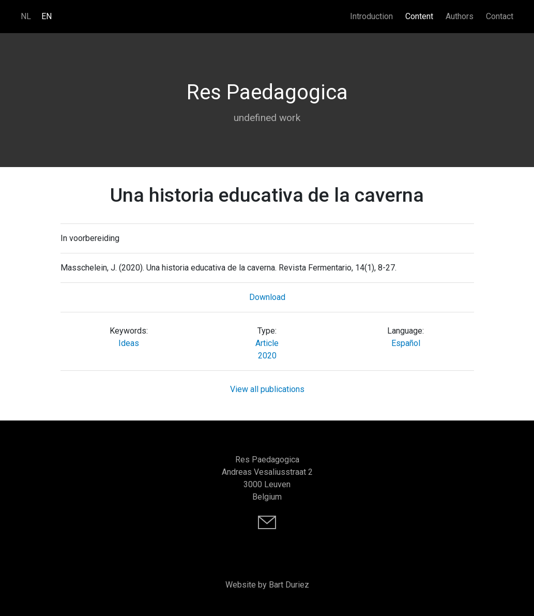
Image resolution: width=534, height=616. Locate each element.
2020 (267, 355)
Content (419, 16)
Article (267, 343)
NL (26, 16)
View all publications (267, 389)
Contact (499, 16)
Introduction (371, 16)
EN (46, 16)
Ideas (128, 343)
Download (267, 297)
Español (405, 343)
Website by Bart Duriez (267, 585)
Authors (460, 16)
